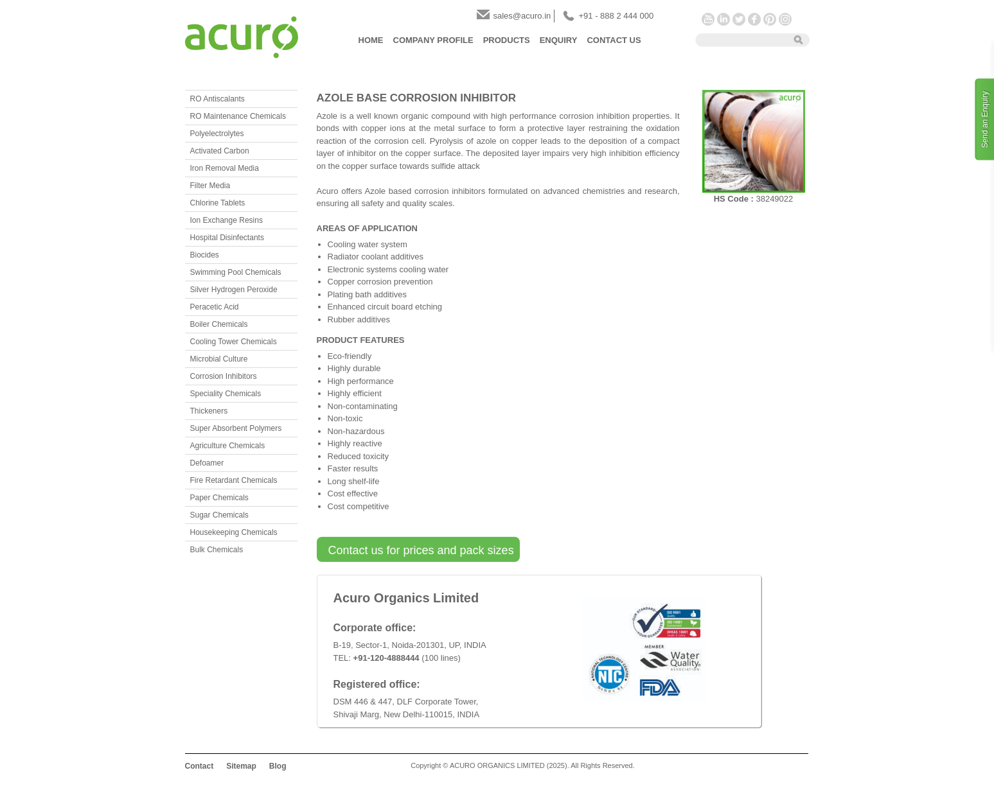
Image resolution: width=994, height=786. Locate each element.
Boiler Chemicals (219, 324)
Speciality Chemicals (226, 393)
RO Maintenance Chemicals (238, 116)
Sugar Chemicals (219, 515)
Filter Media (210, 185)
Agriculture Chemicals (227, 445)
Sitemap (241, 766)
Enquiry (559, 40)
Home (371, 40)
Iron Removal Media (224, 168)
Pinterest (769, 19)
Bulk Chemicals (217, 549)
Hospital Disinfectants (227, 237)
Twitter (738, 19)
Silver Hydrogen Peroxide (234, 289)
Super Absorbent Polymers (236, 428)
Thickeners (209, 410)
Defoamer (207, 463)
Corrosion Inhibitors (223, 376)
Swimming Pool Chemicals (235, 272)
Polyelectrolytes (217, 133)
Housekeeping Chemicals (234, 532)
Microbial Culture (219, 358)
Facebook (754, 19)
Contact (199, 766)
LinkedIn (723, 19)
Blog (278, 766)
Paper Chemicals (219, 497)
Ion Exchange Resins (226, 220)
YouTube (708, 19)
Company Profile (433, 40)
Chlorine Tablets (217, 202)
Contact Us (614, 40)
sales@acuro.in (522, 16)
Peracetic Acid (214, 306)
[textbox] (740, 39)
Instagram (785, 19)
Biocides (204, 254)
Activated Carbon (219, 150)
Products (506, 40)
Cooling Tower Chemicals (233, 341)
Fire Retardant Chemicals (234, 480)
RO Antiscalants (217, 98)
